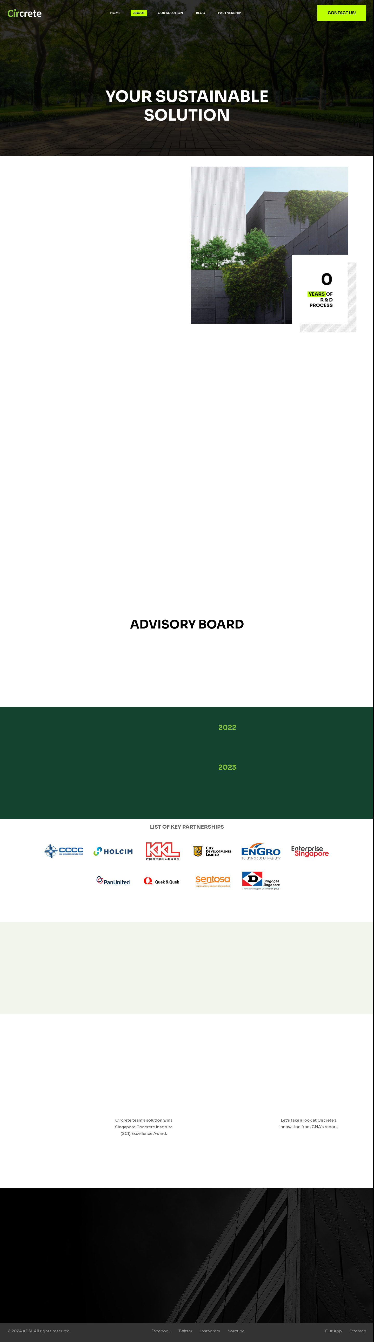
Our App (333, 1330)
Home (115, 13)
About (139, 13)
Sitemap (358, 1330)
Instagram (210, 1330)
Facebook (161, 1330)
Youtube (236, 1330)
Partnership (229, 13)
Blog (200, 13)
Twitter (185, 1330)
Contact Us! (342, 12)
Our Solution (170, 13)
